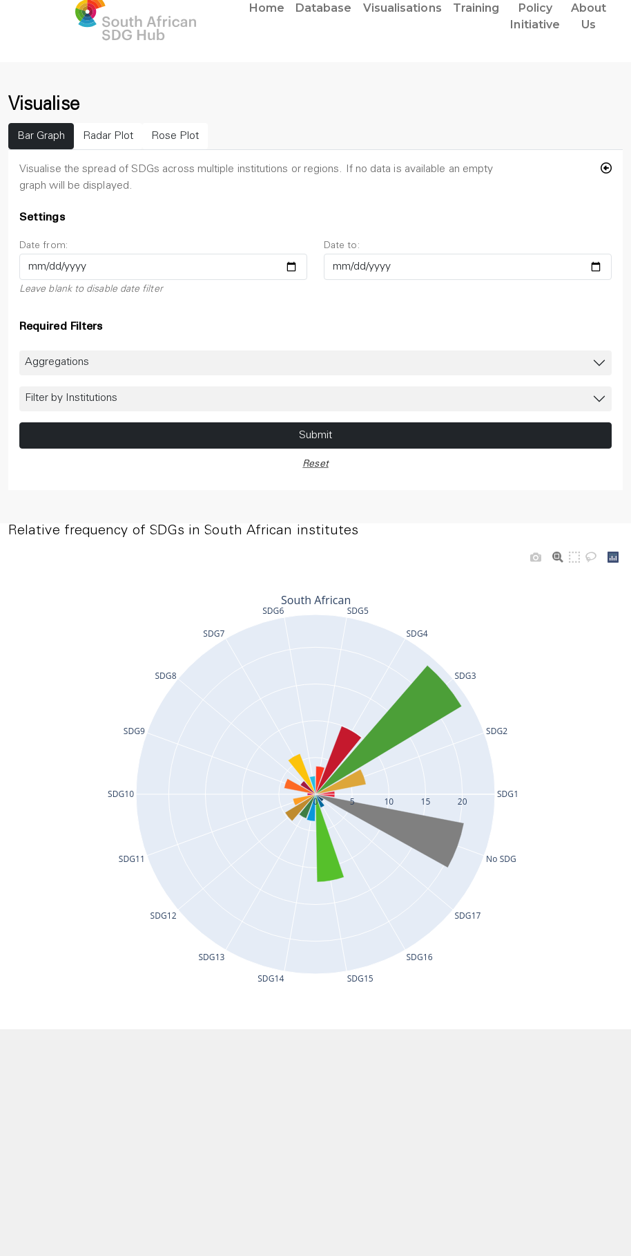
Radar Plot (108, 136)
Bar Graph (41, 136)
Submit (315, 435)
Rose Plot (175, 136)
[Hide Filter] (606, 169)
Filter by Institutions (71, 398)
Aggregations (57, 362)
